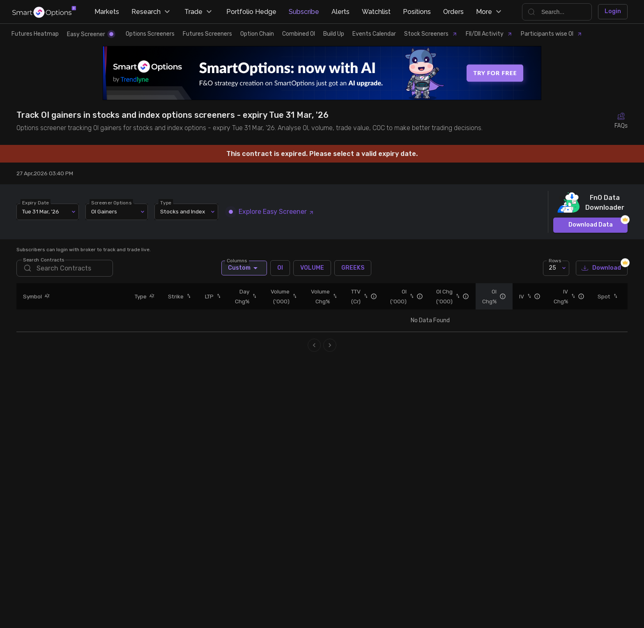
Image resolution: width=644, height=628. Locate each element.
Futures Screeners (207, 33)
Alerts (340, 12)
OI (280, 268)
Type (165, 202)
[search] (65, 268)
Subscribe (304, 12)
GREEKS (353, 268)
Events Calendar (374, 33)
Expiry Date (35, 202)
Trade (199, 12)
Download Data (590, 225)
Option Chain (257, 33)
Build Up (333, 33)
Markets (106, 12)
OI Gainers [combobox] (104, 211)
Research (151, 12)
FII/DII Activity (489, 33)
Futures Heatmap (35, 33)
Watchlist (376, 12)
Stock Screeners (431, 33)
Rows (555, 260)
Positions (417, 12)
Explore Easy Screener (271, 211)
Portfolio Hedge (251, 12)
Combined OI (298, 33)
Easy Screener (90, 34)
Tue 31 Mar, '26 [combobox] (40, 211)
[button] (46, 296)
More (490, 12)
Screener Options (111, 202)
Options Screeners (150, 33)
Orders (453, 12)
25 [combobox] (552, 267)
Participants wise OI (551, 33)
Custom (244, 268)
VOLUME (312, 268)
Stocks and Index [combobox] (182, 211)
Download (601, 268)
